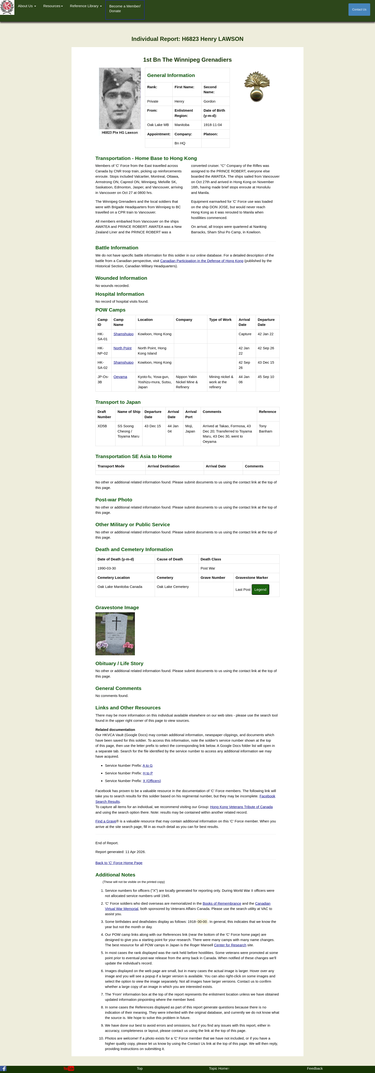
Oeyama (120, 377)
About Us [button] (27, 6)
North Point (123, 348)
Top (140, 1068)
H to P (148, 773)
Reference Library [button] (86, 6)
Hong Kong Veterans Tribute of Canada (241, 807)
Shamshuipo (123, 334)
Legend (260, 589)
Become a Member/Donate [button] (125, 8)
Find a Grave (105, 821)
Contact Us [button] (359, 9)
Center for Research (230, 945)
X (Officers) (152, 781)
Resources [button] (53, 6)
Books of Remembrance (222, 903)
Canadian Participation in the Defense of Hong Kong (201, 261)
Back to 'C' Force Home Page (119, 863)
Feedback (315, 1068)
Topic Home (218, 1068)
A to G (148, 765)
